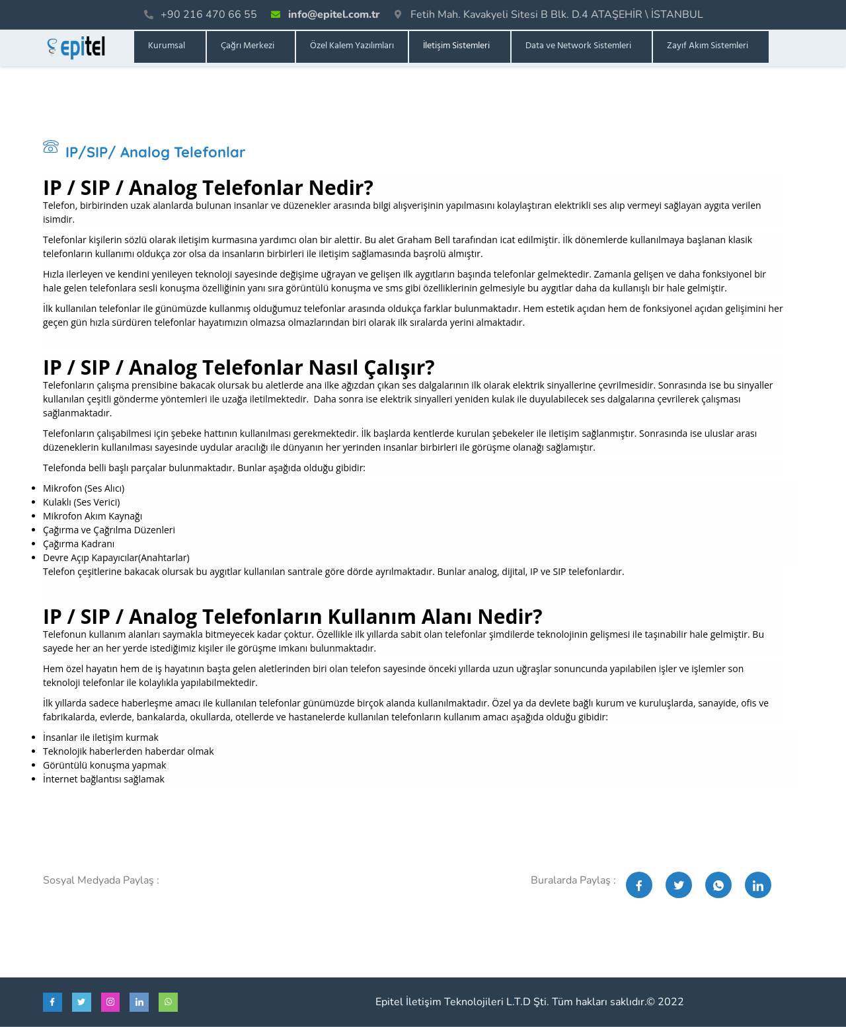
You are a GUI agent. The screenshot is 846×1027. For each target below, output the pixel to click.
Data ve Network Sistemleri (578, 47)
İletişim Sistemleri (456, 47)
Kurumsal (166, 47)
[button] (170, 47)
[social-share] (639, 885)
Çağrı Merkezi (247, 47)
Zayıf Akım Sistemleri (707, 47)
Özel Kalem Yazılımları (352, 47)
